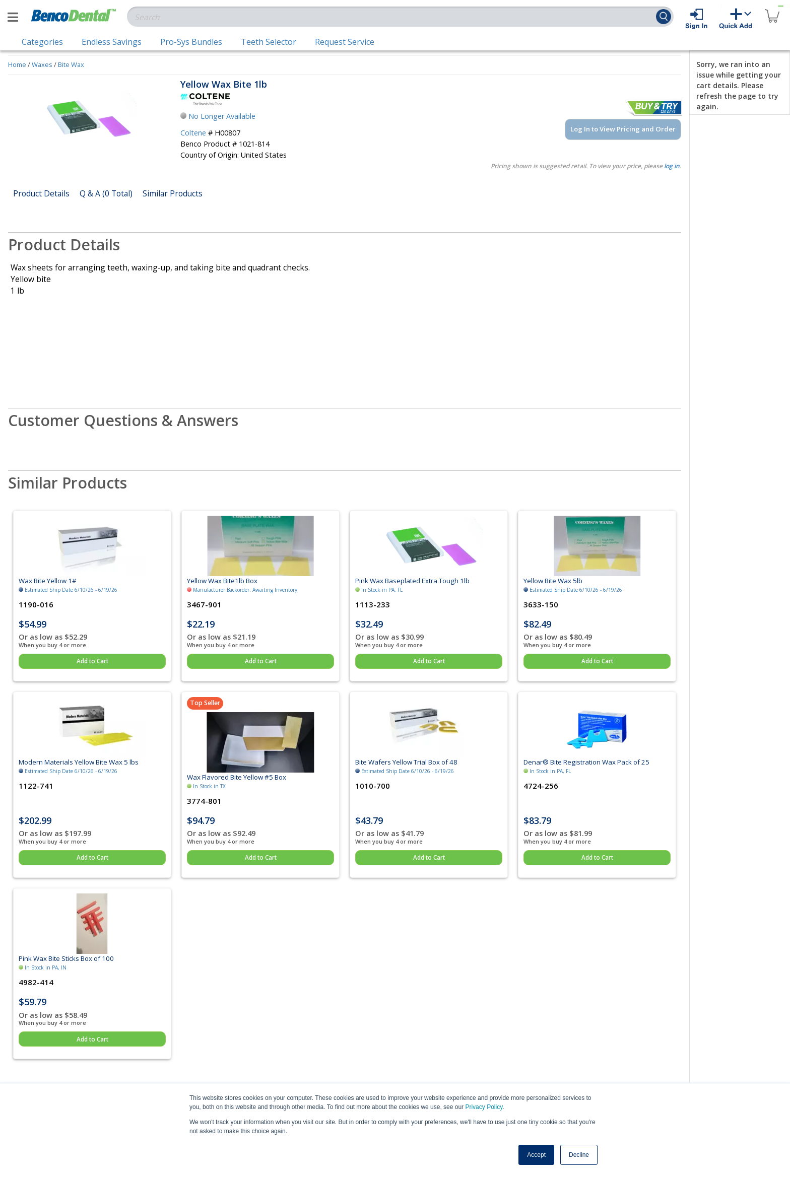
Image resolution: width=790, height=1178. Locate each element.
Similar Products (173, 193)
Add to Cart (92, 661)
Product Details (41, 193)
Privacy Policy (483, 1107)
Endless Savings (112, 41)
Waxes (42, 64)
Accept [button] (536, 1154)
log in (672, 166)
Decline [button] (579, 1154)
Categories (42, 41)
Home (17, 64)
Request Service (344, 41)
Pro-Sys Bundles (191, 41)
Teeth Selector (268, 41)
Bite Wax (71, 64)
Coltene (193, 132)
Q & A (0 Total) (106, 193)
